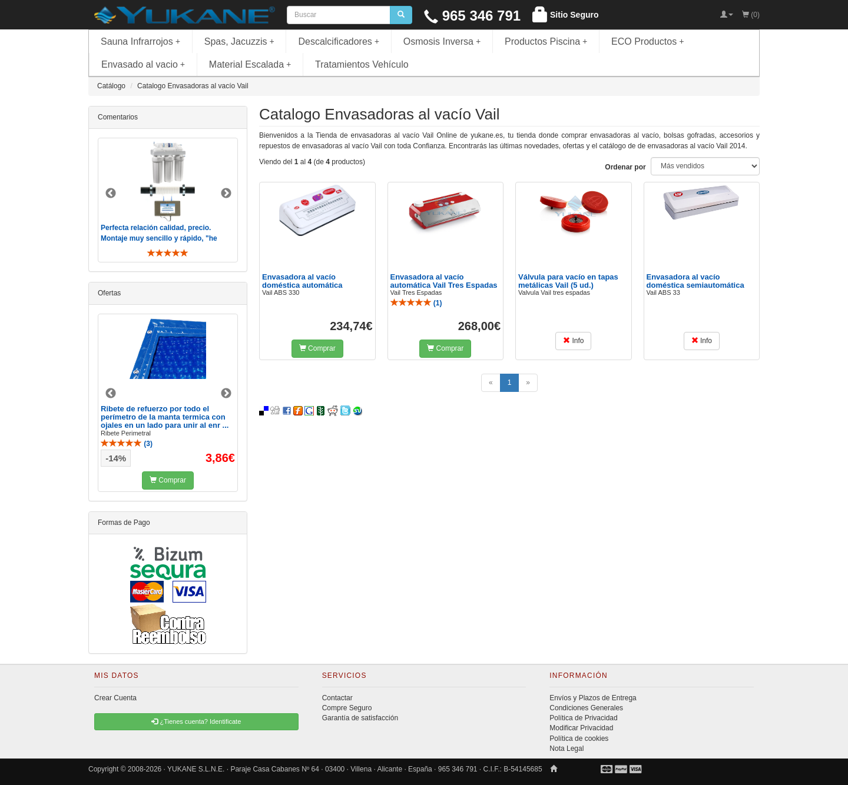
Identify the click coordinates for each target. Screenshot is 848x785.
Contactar (337, 698)
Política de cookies (578, 738)
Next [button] (226, 193)
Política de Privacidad (583, 718)
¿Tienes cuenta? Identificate (196, 721)
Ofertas (109, 293)
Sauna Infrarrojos (140, 41)
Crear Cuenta (115, 698)
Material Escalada (250, 64)
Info (573, 341)
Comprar (317, 348)
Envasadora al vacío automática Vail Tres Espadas (444, 281)
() (416, 303)
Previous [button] (111, 193)
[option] (168, 200)
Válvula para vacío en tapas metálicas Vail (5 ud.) (568, 281)
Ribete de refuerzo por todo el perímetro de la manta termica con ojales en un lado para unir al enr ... (164, 417)
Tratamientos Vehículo (362, 64)
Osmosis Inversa (442, 41)
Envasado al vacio (143, 64)
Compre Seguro (347, 708)
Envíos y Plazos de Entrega (592, 698)
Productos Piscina (546, 41)
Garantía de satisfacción (360, 718)
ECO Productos (647, 41)
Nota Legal (566, 748)
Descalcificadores (338, 41)
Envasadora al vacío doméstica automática (302, 281)
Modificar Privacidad (581, 728)
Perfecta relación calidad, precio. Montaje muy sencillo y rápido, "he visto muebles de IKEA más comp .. (160, 238)
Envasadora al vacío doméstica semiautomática (695, 281)
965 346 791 (472, 16)
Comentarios (118, 117)
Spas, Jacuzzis (239, 41)
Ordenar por (625, 167)
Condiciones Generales (586, 708)
